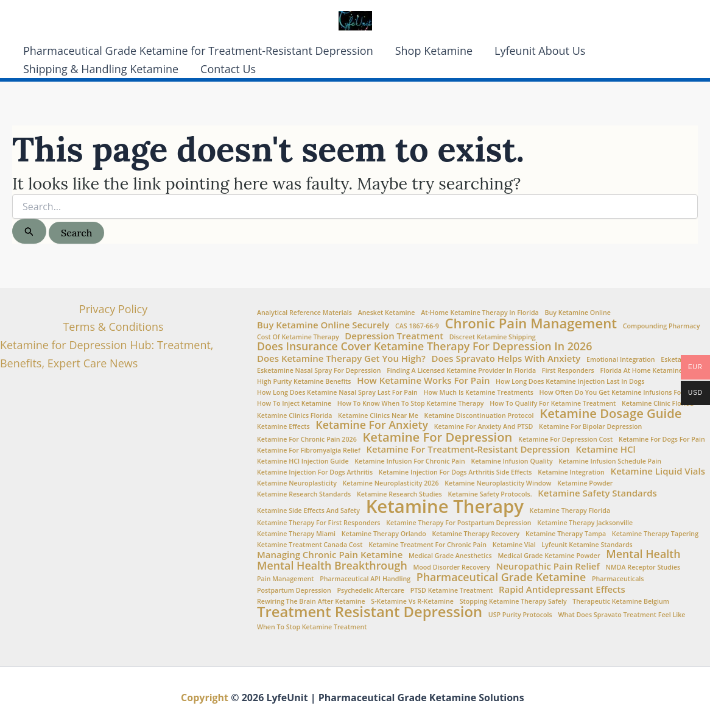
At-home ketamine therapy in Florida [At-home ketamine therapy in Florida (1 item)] (480, 312)
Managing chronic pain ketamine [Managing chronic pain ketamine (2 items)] (329, 554)
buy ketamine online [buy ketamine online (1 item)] (577, 312)
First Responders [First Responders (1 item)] (568, 370)
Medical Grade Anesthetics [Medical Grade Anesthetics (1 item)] (450, 556)
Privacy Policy (113, 309)
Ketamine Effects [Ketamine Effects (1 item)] (283, 426)
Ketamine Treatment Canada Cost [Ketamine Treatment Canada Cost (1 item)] (310, 545)
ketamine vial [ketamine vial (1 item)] (514, 545)
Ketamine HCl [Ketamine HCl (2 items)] (605, 449)
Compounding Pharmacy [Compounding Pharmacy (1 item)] (661, 326)
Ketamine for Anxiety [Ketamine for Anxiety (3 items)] (371, 425)
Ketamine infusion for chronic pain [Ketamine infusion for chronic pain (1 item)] (409, 461)
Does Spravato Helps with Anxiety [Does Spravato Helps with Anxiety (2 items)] (506, 358)
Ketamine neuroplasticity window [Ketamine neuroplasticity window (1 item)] (498, 483)
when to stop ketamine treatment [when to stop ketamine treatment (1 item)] (312, 627)
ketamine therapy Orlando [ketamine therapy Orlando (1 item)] (384, 534)
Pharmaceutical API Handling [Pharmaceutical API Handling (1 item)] (365, 579)
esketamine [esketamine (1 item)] (679, 359)
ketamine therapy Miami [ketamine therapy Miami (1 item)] (296, 534)
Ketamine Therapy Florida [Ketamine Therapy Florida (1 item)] (570, 510)
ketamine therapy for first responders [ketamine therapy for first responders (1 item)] (319, 523)
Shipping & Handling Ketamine (100, 69)
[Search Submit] (29, 231)
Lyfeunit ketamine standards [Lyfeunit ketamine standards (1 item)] (586, 545)
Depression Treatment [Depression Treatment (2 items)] (394, 336)
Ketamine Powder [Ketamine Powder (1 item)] (585, 483)
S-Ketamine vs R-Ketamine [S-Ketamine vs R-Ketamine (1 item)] (412, 601)
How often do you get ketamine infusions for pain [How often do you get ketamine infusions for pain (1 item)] (620, 392)
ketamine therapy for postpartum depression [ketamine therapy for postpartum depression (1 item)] (458, 523)
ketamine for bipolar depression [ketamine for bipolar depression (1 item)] (590, 426)
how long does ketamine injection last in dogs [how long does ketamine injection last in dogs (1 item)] (570, 381)
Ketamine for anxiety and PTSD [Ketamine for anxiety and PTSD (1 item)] (483, 426)
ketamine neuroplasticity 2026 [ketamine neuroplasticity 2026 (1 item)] (391, 483)
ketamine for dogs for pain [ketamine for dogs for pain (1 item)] (662, 439)
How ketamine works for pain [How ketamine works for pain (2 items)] (423, 380)
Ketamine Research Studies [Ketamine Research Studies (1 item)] (399, 494)
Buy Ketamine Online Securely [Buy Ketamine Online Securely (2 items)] (323, 325)
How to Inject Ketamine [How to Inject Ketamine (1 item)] (294, 403)
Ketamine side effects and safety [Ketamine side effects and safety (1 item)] (308, 510)
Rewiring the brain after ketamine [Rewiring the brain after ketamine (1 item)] (311, 601)
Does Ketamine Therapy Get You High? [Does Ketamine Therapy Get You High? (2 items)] (341, 358)
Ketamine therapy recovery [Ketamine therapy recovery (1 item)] (475, 534)
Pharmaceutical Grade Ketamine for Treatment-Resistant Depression (198, 50)
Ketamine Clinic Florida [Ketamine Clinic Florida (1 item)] (658, 403)
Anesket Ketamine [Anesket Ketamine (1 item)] (386, 312)
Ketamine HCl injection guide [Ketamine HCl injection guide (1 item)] (303, 461)
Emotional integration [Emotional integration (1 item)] (620, 359)
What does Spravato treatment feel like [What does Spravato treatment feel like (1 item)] (621, 615)
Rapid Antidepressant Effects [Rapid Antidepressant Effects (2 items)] (562, 589)
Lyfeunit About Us (539, 50)
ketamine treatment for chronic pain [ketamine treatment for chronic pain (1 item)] (427, 545)
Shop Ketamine (434, 50)
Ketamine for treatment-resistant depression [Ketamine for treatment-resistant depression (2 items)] (468, 449)
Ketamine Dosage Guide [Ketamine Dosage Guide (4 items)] (610, 413)
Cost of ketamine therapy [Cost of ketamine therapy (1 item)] (298, 337)
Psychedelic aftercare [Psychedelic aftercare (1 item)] (370, 590)
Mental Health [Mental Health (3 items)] (643, 554)
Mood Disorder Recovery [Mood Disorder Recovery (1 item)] (451, 567)
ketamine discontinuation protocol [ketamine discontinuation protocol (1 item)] (479, 415)
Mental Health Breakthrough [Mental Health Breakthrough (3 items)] (332, 565)
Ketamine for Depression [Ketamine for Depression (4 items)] (437, 437)
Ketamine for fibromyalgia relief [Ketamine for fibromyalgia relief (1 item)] (308, 450)
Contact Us (228, 69)
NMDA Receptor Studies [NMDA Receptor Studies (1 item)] (643, 567)
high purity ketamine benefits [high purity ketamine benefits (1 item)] (304, 381)
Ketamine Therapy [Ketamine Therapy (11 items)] (445, 506)
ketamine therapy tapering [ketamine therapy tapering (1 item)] (655, 534)
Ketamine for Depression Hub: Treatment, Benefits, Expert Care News (107, 353)
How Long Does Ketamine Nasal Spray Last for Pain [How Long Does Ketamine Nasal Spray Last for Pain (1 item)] (337, 392)
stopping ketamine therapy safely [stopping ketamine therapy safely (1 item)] (513, 601)
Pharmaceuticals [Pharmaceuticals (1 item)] (618, 579)
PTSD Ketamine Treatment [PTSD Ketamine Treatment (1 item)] (451, 590)
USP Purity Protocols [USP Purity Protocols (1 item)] (520, 615)
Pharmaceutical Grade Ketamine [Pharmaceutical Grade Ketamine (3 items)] (501, 577)
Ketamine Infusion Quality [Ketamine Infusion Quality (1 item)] (511, 461)
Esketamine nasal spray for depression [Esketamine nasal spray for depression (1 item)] (319, 370)
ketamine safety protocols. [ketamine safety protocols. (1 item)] (490, 494)
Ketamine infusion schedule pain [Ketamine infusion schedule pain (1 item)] (609, 461)
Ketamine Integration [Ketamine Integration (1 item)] (571, 472)
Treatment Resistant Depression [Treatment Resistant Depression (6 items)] (369, 612)
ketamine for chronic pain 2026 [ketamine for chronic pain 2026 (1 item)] (307, 439)
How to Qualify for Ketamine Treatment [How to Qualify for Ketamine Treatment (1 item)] (553, 403)
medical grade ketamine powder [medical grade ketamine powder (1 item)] (548, 556)
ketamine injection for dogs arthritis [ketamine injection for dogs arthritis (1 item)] (315, 472)
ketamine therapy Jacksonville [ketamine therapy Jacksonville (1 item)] (585, 523)
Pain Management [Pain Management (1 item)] (285, 579)
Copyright (204, 697)
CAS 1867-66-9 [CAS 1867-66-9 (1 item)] (417, 326)
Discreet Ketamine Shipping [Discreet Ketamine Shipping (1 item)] (492, 337)
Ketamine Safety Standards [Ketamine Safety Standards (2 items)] (597, 493)
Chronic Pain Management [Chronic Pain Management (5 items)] (531, 323)
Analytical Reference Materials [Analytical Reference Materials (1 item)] (304, 312)
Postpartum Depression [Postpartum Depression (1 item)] (294, 590)
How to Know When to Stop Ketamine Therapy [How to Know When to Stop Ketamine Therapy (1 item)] (410, 403)
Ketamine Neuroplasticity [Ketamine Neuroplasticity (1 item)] (297, 483)
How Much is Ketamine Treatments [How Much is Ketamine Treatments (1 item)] (478, 392)
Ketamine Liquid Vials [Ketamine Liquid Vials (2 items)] (658, 471)
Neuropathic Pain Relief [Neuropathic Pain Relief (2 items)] (547, 566)
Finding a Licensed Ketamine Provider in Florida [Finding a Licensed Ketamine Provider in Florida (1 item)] (461, 370)
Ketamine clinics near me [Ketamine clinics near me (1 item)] (378, 415)
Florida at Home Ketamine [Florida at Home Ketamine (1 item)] (641, 370)
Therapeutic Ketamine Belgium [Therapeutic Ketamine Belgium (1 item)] (620, 601)
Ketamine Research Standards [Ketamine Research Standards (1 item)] (304, 494)
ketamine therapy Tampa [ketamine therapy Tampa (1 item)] (565, 534)
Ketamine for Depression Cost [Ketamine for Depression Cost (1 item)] (565, 439)
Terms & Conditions (113, 326)
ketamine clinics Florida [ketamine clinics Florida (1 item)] (294, 415)
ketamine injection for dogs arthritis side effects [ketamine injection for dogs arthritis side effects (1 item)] (455, 472)
